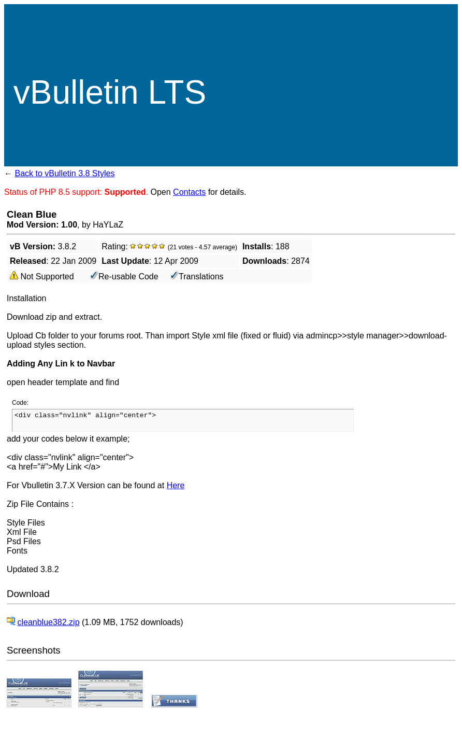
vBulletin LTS (109, 92)
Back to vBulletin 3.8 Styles (64, 173)
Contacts (189, 192)
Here (176, 485)
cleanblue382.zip (48, 622)
